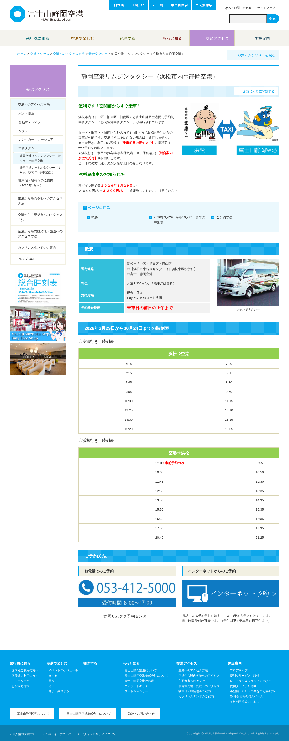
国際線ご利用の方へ (25, 675)
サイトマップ (266, 8)
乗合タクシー (98, 54)
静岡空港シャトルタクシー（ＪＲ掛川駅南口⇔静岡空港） (40, 170)
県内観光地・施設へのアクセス (199, 686)
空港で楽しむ (57, 663)
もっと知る (131, 663)
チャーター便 (20, 681)
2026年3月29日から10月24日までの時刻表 (179, 219)
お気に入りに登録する (259, 91)
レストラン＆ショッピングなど (250, 681)
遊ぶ (51, 686)
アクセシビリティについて (98, 734)
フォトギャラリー (136, 691)
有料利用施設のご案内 (244, 702)
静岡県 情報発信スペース (246, 696)
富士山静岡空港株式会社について (147, 675)
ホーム (22, 54)
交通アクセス (39, 54)
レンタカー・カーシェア (35, 139)
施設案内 (235, 663)
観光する (90, 663)
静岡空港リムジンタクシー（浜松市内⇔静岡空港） (40, 158)
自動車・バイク (29, 122)
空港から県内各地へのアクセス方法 (40, 201)
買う (51, 681)
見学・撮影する (59, 691)
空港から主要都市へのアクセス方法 (40, 217)
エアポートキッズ (136, 686)
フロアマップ (239, 670)
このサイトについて (58, 734)
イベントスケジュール (63, 670)
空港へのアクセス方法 (69, 54)
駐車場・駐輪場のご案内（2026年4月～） (35, 182)
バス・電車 (26, 114)
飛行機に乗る (20, 663)
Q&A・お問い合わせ (238, 8)
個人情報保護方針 (24, 734)
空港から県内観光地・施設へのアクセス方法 (40, 233)
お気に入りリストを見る (257, 54)
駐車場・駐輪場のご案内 (194, 691)
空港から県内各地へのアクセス (199, 675)
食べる (53, 675)
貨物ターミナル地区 (243, 686)
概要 (94, 217)
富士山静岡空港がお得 (139, 681)
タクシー (24, 131)
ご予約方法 (224, 217)
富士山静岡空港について (141, 670)
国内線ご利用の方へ (25, 670)
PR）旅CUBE (28, 259)
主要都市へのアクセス (193, 681)
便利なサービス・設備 (244, 675)
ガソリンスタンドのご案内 (37, 247)
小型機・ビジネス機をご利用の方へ (253, 691)
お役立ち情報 (20, 686)
